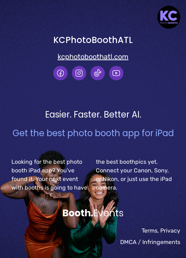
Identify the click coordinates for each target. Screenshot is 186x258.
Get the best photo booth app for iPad (93, 133)
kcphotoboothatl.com (93, 56)
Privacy (170, 230)
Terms (149, 230)
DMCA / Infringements (150, 242)
